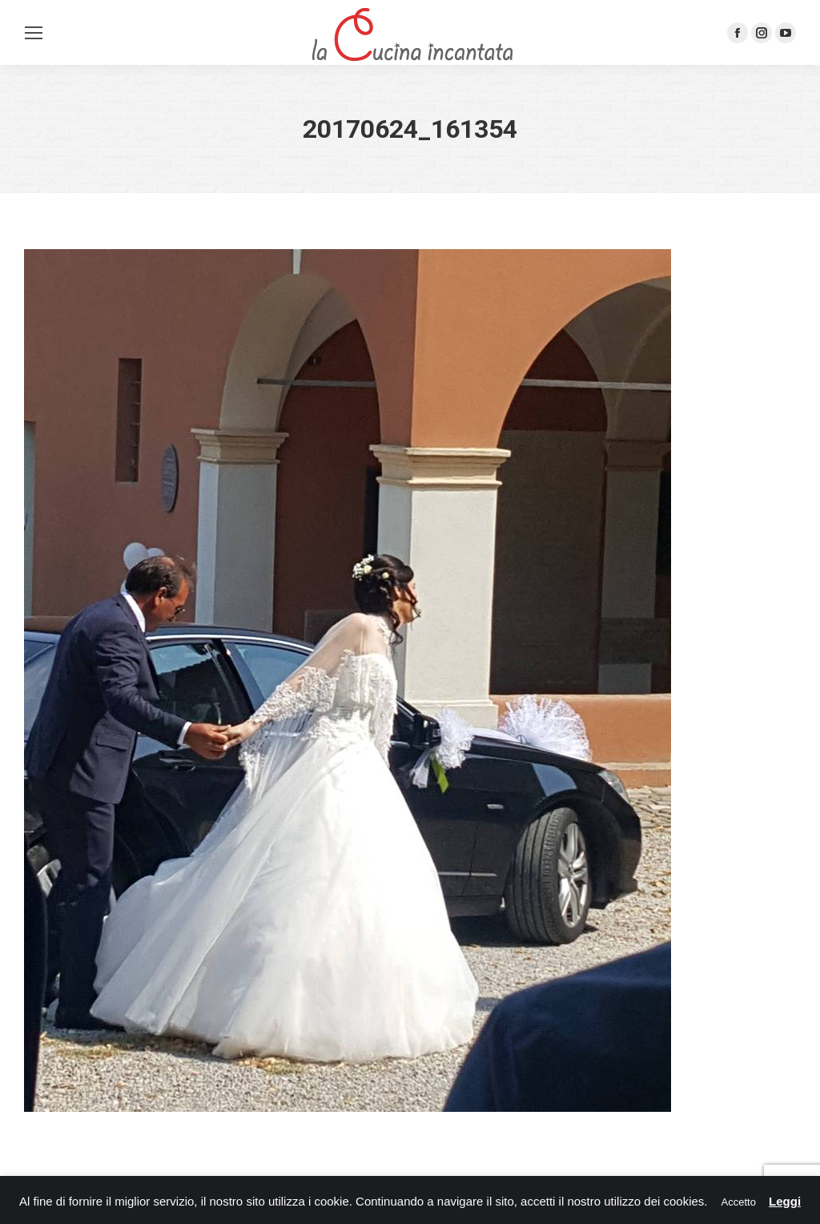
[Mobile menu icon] (33, 32)
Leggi (785, 1201)
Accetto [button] (739, 1202)
